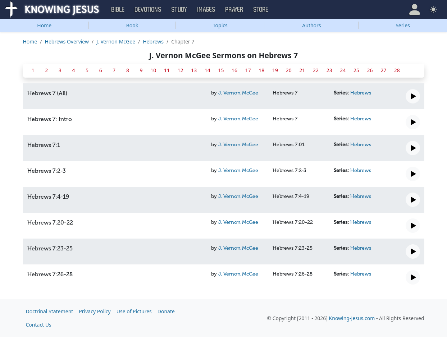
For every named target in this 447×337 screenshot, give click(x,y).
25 (356, 70)
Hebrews (153, 41)
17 (248, 70)
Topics (220, 25)
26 (370, 70)
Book (132, 25)
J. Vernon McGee (115, 41)
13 (194, 70)
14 (207, 70)
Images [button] (206, 9)
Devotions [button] (148, 9)
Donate (166, 311)
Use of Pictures (134, 311)
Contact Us (38, 324)
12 (180, 70)
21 (302, 70)
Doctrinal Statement (49, 311)
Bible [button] (118, 9)
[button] (414, 9)
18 (261, 70)
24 (343, 70)
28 (397, 70)
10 (153, 70)
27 (383, 70)
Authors (311, 25)
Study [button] (179, 9)
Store (261, 9)
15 (221, 70)
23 (329, 70)
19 (275, 70)
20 (289, 70)
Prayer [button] (234, 9)
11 (167, 70)
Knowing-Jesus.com (352, 318)
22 (316, 70)
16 (234, 70)
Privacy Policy (94, 311)
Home (44, 25)
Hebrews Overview (67, 41)
